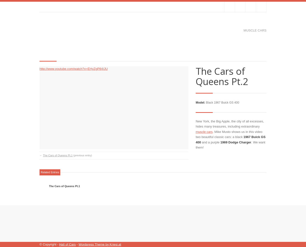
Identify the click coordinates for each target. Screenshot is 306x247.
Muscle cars (255, 30)
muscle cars (204, 132)
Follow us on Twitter (229, 7)
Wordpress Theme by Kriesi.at (100, 244)
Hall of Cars (67, 244)
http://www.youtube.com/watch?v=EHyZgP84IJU (74, 69)
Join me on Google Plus (250, 7)
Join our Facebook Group (240, 7)
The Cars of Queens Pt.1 (58, 155)
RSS (261, 7)
